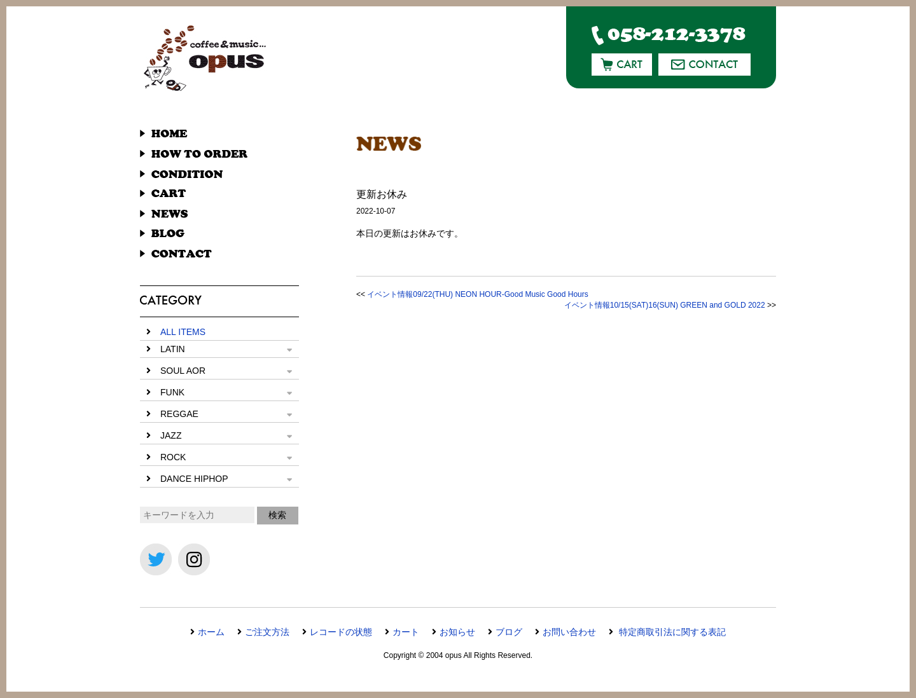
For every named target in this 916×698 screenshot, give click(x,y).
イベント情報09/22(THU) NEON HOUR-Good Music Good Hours (477, 294)
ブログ (509, 632)
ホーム (211, 632)
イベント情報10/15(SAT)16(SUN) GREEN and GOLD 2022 (664, 305)
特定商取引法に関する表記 (671, 632)
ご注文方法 (267, 632)
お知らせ (457, 632)
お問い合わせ (569, 632)
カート (405, 632)
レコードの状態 (341, 632)
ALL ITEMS (182, 332)
